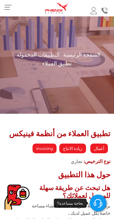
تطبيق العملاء (57, 63)
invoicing (44, 148)
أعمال (99, 148)
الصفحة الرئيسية (81, 54)
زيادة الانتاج (72, 148)
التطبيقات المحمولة (38, 54)
